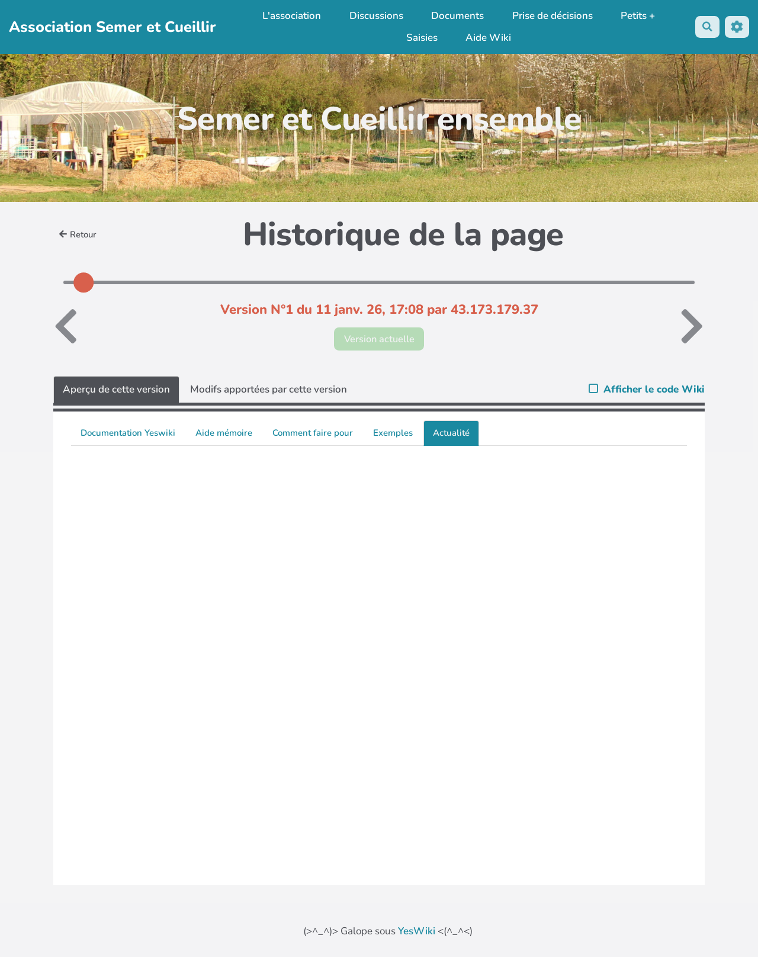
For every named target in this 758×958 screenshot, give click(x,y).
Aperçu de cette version (116, 390)
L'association (290, 15)
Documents (456, 15)
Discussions (375, 15)
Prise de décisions (551, 15)
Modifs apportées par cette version (268, 390)
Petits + (637, 15)
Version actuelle (379, 339)
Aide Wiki (487, 37)
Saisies (420, 37)
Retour (78, 234)
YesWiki (416, 931)
